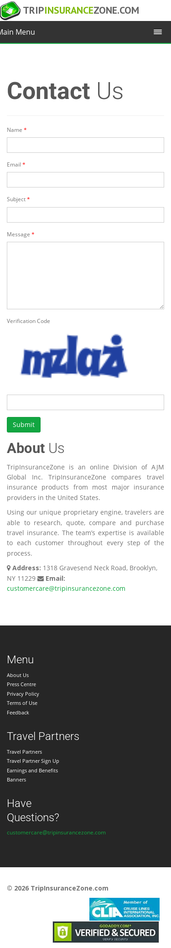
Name (14, 130)
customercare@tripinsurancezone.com (66, 588)
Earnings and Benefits (32, 770)
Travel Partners (24, 751)
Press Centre (21, 684)
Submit (24, 424)
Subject (16, 199)
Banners (16, 779)
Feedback (18, 712)
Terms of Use (22, 702)
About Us (18, 675)
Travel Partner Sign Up (33, 760)
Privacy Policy (23, 693)
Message (18, 234)
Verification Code (28, 321)
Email (14, 164)
